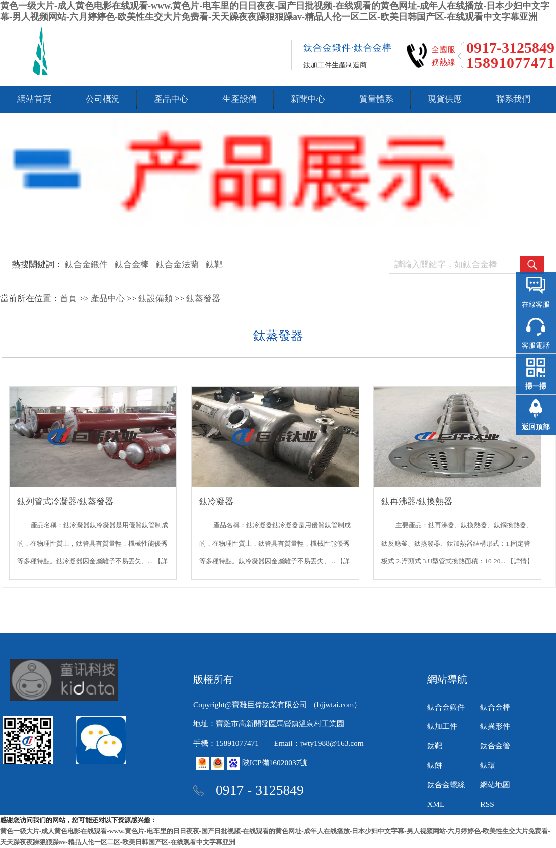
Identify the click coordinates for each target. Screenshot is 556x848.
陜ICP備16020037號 (275, 762)
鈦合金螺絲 (446, 784)
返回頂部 (536, 427)
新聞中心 (308, 99)
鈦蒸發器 (203, 298)
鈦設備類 (155, 298)
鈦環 (487, 765)
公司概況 (103, 99)
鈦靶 (214, 264)
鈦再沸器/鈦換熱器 (416, 501)
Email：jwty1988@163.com (319, 743)
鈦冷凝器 (216, 501)
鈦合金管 (495, 745)
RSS (487, 804)
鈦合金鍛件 (86, 264)
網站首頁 (34, 99)
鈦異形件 (495, 726)
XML (435, 804)
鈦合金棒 (132, 264)
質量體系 (376, 99)
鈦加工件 (442, 726)
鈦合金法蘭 (177, 264)
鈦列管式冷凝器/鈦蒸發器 (65, 501)
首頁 (68, 298)
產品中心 (171, 99)
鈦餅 (434, 765)
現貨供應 (445, 99)
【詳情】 (520, 561)
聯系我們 (513, 99)
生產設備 (239, 99)
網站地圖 (495, 784)
